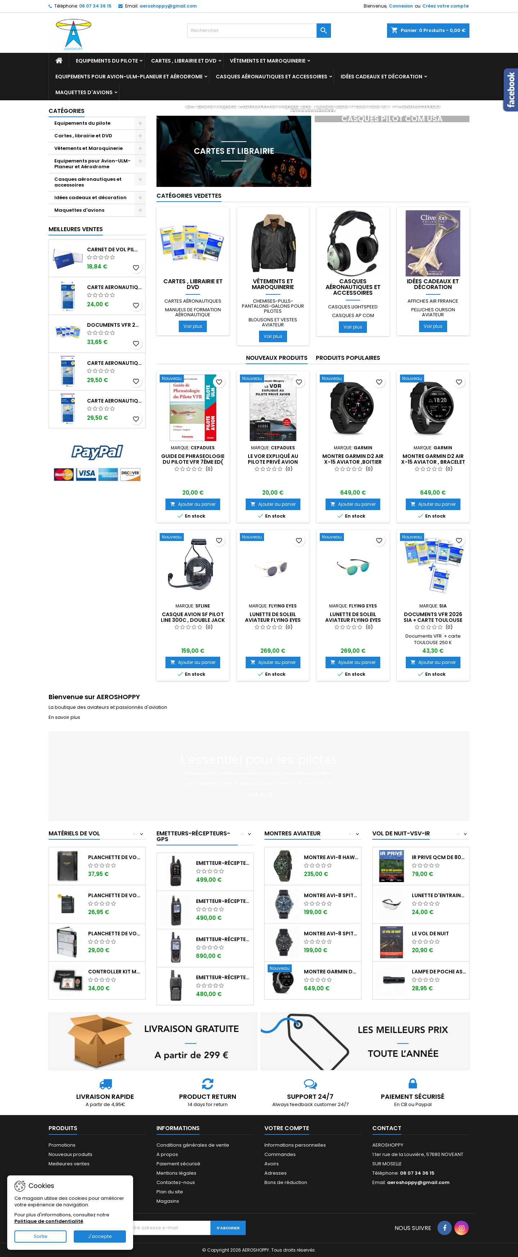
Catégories (67, 111)
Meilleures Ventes (76, 229)
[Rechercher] (259, 30)
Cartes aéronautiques (192, 301)
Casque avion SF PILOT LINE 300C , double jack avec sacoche (193, 620)
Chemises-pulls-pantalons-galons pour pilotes (273, 306)
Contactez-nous (175, 1182)
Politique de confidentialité (48, 1221)
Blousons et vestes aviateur (273, 322)
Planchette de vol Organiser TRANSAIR (115, 933)
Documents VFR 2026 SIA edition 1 (114, 325)
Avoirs (271, 1163)
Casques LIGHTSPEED (353, 306)
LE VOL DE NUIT (430, 933)
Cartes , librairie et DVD (184, 60)
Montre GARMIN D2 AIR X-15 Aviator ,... (331, 971)
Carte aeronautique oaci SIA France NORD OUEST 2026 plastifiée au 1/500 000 (114, 401)
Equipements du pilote (107, 60)
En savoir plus (64, 717)
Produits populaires (348, 358)
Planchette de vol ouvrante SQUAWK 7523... (115, 895)
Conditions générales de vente (192, 1145)
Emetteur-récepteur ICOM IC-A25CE (223, 901)
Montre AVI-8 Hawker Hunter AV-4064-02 (331, 857)
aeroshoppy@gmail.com (168, 6)
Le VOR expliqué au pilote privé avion (273, 459)
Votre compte (286, 1128)
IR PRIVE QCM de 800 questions (439, 857)
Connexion (401, 6)
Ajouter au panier (192, 504)
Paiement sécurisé (178, 1163)
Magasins (167, 1201)
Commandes (280, 1154)
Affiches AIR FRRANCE (433, 301)
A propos (167, 1154)
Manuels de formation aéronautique (193, 312)
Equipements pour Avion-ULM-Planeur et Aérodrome (129, 76)
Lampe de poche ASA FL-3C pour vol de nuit (439, 971)
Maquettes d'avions (84, 92)
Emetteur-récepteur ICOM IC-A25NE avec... (223, 939)
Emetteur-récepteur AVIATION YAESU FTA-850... (223, 863)
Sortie (40, 1236)
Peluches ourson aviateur (433, 312)
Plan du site (169, 1191)
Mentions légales (176, 1173)
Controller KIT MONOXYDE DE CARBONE (115, 971)
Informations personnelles (295, 1145)
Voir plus (192, 326)
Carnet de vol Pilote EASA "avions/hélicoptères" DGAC (114, 249)
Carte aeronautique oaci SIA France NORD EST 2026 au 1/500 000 (114, 287)
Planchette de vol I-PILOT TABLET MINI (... (115, 857)
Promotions (62, 1145)
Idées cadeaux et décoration (381, 76)
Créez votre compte (445, 6)
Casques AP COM (353, 315)
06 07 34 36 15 (95, 6)
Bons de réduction (285, 1182)
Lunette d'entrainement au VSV (439, 895)
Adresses (275, 1173)
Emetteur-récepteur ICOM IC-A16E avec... (223, 977)
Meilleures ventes (69, 1163)
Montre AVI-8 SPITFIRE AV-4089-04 (331, 895)
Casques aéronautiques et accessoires (271, 76)
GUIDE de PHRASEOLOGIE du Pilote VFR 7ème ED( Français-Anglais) (192, 462)
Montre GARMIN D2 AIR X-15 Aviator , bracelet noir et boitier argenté (433, 462)
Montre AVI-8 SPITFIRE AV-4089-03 (331, 933)
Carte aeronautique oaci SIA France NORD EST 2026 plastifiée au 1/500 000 (114, 363)
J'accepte (100, 1236)
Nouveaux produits (277, 358)
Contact (386, 1128)
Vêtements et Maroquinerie (267, 60)
